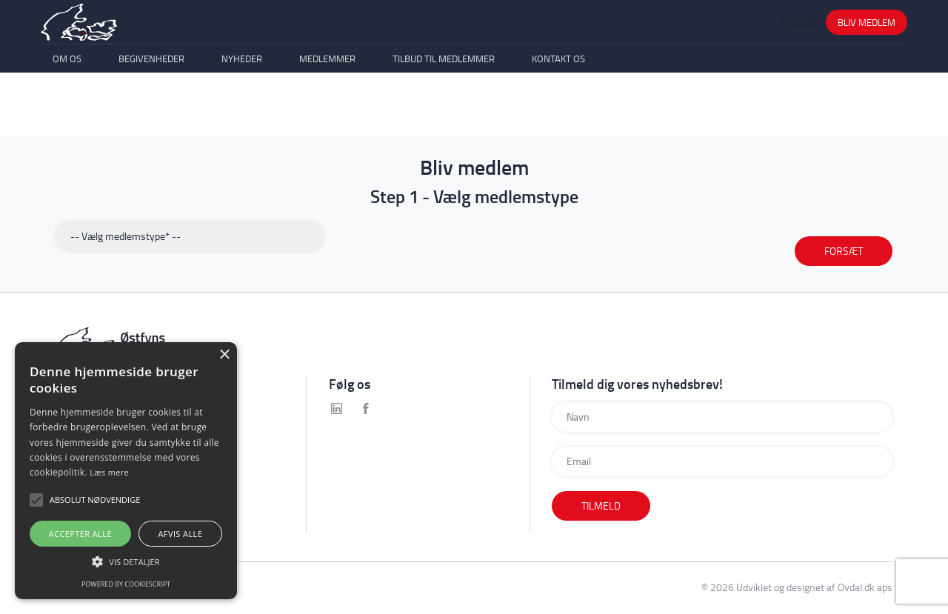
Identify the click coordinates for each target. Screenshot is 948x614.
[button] (126, 562)
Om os (67, 109)
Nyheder (241, 109)
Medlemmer (327, 109)
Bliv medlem (866, 40)
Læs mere (109, 472)
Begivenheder (151, 109)
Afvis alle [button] (180, 533)
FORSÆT (843, 251)
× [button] (224, 355)
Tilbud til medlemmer (444, 109)
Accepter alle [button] (80, 533)
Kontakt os (558, 109)
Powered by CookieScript (125, 584)
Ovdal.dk (856, 587)
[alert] (126, 470)
